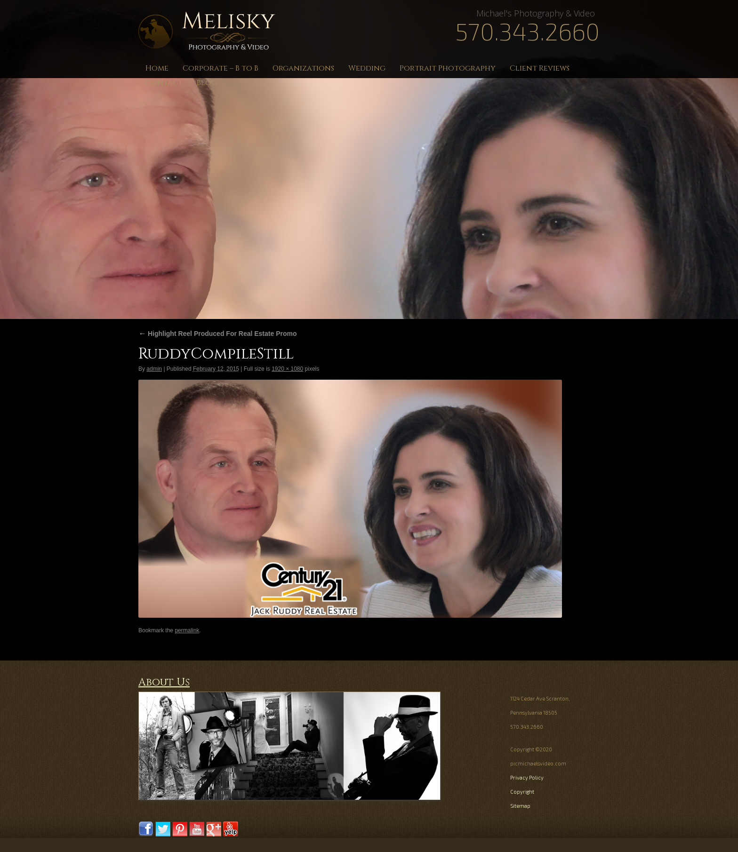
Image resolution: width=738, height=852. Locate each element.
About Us (164, 682)
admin (154, 369)
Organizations (303, 68)
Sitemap (520, 806)
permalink (187, 630)
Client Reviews (540, 68)
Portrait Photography (448, 68)
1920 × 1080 (287, 369)
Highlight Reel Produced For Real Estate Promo (217, 333)
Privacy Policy (527, 777)
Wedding (366, 68)
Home (156, 68)
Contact (164, 83)
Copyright (522, 791)
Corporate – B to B (220, 68)
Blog (207, 83)
